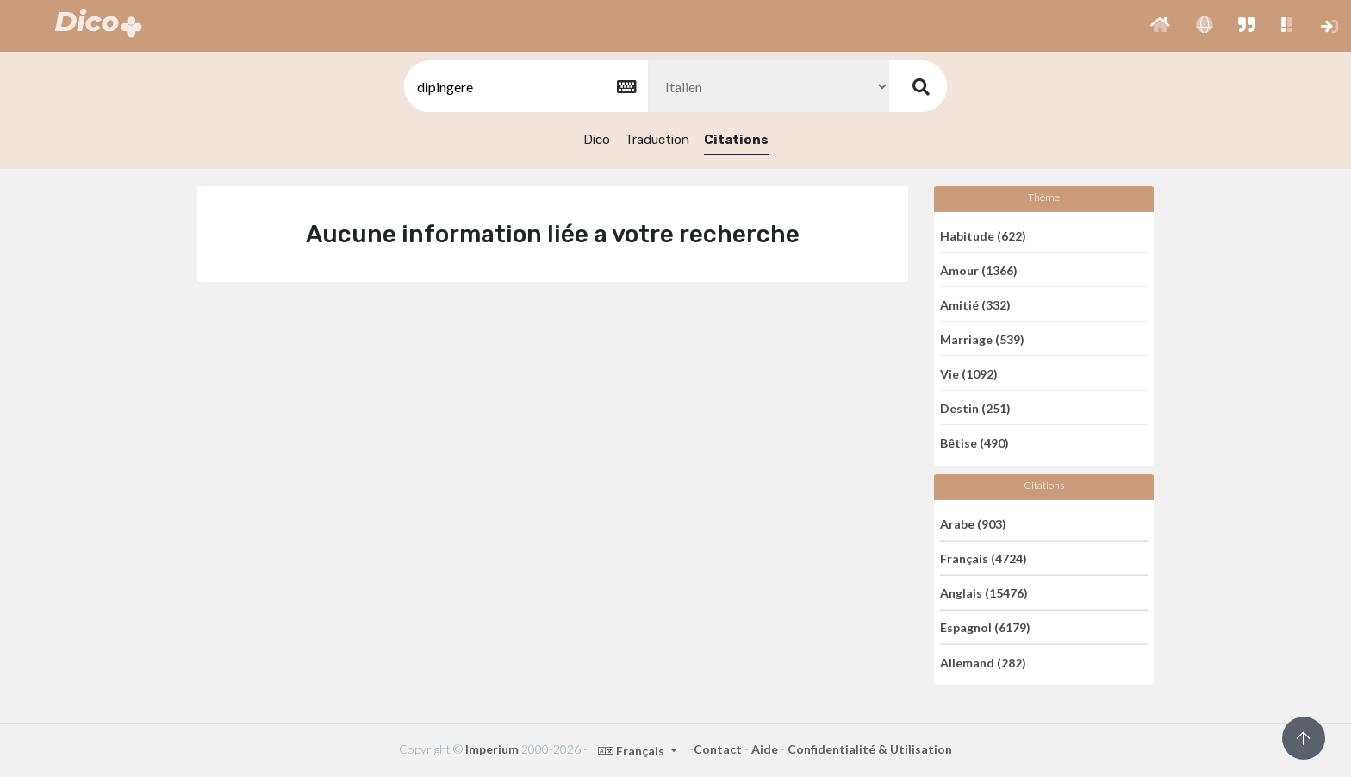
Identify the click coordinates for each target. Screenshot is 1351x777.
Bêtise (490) (974, 442)
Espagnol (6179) (985, 627)
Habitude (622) (983, 235)
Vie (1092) (969, 373)
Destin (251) (975, 407)
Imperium (492, 749)
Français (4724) (983, 558)
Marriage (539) (982, 338)
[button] (1160, 26)
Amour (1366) (979, 269)
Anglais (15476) (984, 593)
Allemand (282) (983, 662)
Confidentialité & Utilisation (870, 749)
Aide (764, 749)
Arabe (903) (973, 523)
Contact (718, 749)
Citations (736, 139)
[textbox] (524, 86)
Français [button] (632, 750)
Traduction (657, 139)
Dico (596, 139)
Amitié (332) (975, 304)
